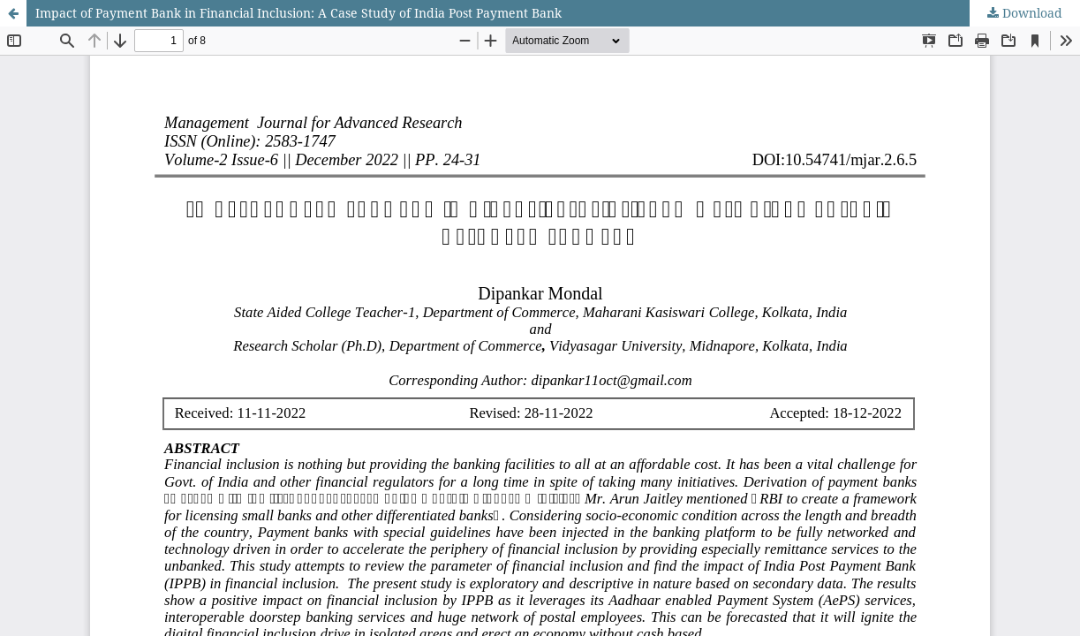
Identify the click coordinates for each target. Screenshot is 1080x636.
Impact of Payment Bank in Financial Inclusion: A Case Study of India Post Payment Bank (298, 12)
